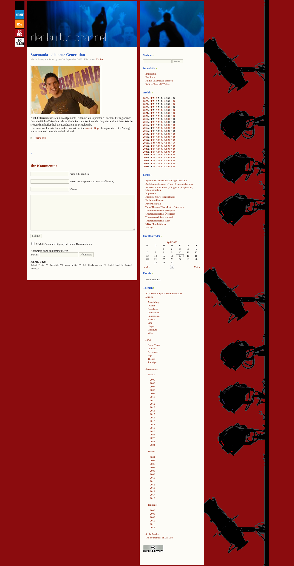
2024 (145, 104)
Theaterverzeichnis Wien (157, 220)
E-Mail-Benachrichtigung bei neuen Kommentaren (64, 244)
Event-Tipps (154, 345)
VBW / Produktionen (156, 224)
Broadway (153, 309)
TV (97, 59)
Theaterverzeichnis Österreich (160, 213)
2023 (145, 107)
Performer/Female (154, 200)
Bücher (151, 374)
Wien (150, 333)
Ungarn (151, 326)
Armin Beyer (93, 128)
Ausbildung (153, 302)
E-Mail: (54, 254)
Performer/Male (153, 203)
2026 (145, 98)
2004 (145, 163)
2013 (145, 136)
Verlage (149, 227)
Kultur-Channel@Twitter (157, 84)
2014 (145, 133)
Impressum (150, 73)
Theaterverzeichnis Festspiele (160, 210)
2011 (145, 142)
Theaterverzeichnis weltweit (159, 217)
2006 (145, 157)
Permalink (40, 138)
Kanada (151, 319)
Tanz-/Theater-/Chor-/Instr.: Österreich (164, 207)
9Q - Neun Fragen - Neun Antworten (163, 293)
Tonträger (152, 362)
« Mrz (147, 267)
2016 (145, 127)
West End (152, 329)
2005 (145, 160)
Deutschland (154, 312)
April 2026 (171, 242)
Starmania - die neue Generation (58, 55)
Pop (102, 59)
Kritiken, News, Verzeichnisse (160, 196)
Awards (151, 305)
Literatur (152, 348)
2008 (145, 151)
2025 (145, 101)
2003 (145, 166)
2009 (145, 148)
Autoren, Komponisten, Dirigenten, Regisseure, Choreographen (169, 188)
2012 (145, 139)
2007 (145, 154)
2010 (145, 145)
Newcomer (153, 351)
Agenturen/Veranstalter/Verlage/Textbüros (166, 180)
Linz (150, 322)
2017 (145, 124)
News (148, 339)
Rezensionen (151, 368)
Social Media (151, 534)
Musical (149, 296)
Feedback (150, 77)
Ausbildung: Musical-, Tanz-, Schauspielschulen (169, 183)
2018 (145, 121)
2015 (145, 130)
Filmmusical (154, 315)
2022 (145, 110)
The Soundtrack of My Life (159, 537)
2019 (145, 119)
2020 (145, 116)
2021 (145, 113)
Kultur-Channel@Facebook (159, 80)
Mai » (197, 267)
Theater (151, 358)
